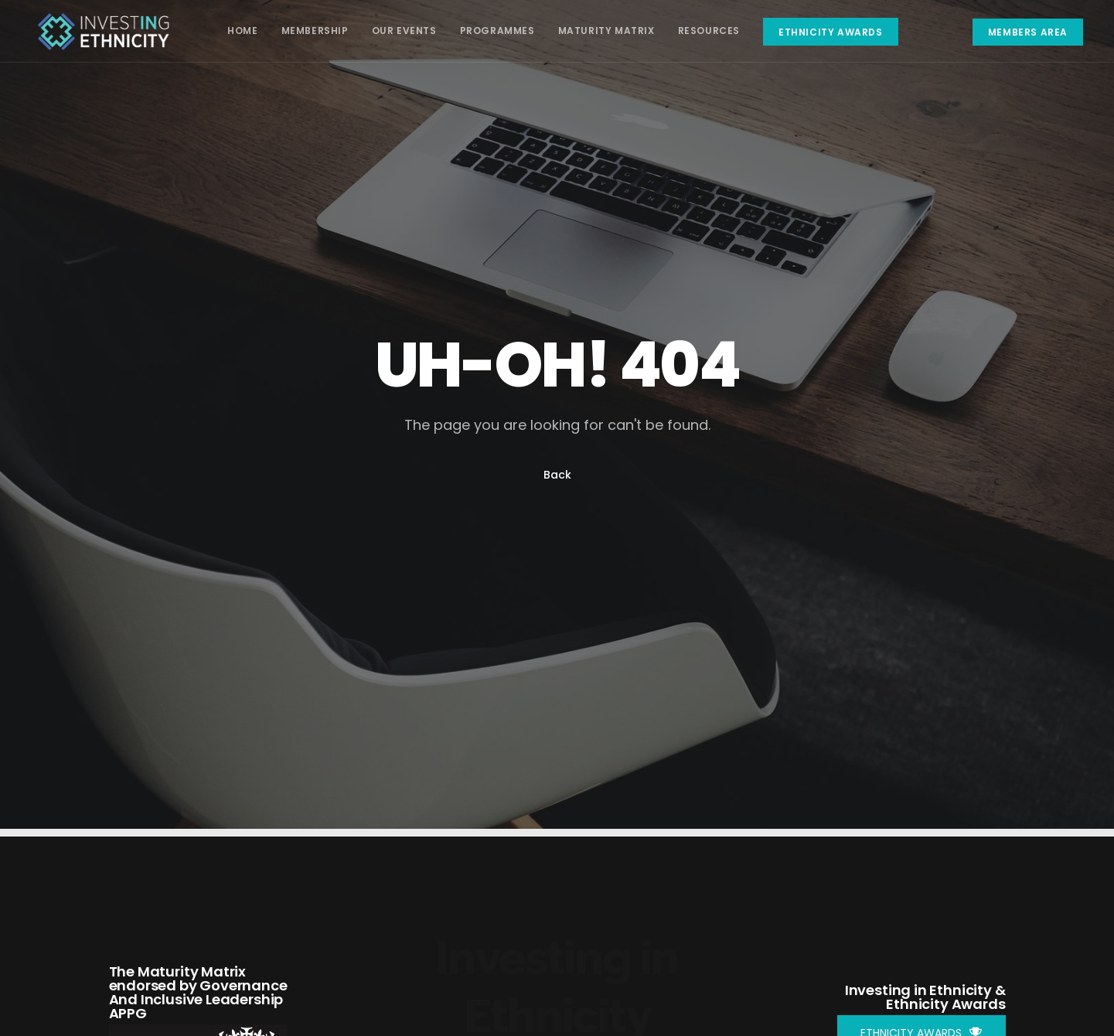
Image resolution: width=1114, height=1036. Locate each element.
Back (557, 474)
